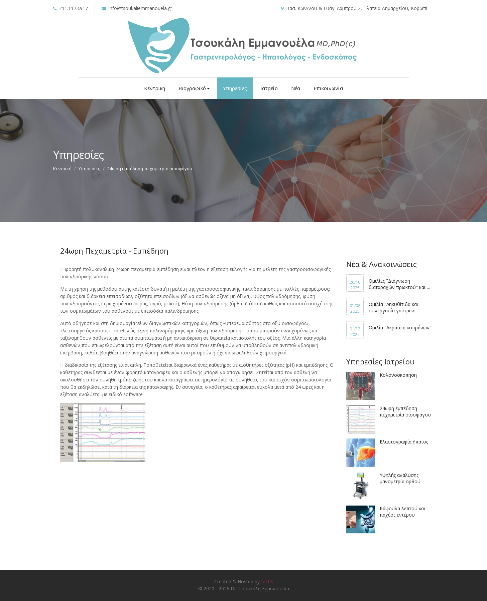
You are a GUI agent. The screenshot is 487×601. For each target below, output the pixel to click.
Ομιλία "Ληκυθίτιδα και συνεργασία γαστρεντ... (394, 307)
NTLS (267, 581)
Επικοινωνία (328, 88)
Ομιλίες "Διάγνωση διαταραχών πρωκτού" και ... (399, 284)
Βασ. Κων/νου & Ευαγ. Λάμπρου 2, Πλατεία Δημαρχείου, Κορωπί (357, 8)
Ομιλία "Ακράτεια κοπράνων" (400, 327)
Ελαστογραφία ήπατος (404, 441)
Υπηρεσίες (235, 88)
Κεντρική (154, 88)
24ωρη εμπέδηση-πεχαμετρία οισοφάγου (405, 411)
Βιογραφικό (194, 88)
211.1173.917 (73, 8)
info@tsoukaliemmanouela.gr (140, 8)
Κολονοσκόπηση (398, 375)
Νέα (295, 88)
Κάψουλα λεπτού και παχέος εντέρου (402, 511)
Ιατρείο (269, 88)
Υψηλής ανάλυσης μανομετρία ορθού (400, 478)
